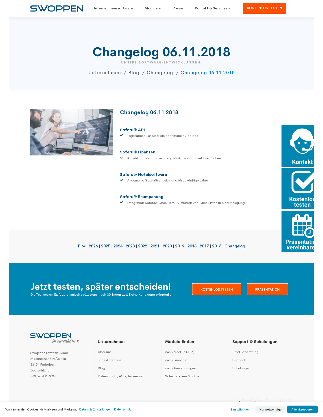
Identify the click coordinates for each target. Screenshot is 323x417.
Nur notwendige (271, 409)
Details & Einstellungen (95, 409)
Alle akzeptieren (302, 409)
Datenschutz (123, 409)
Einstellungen (240, 409)
